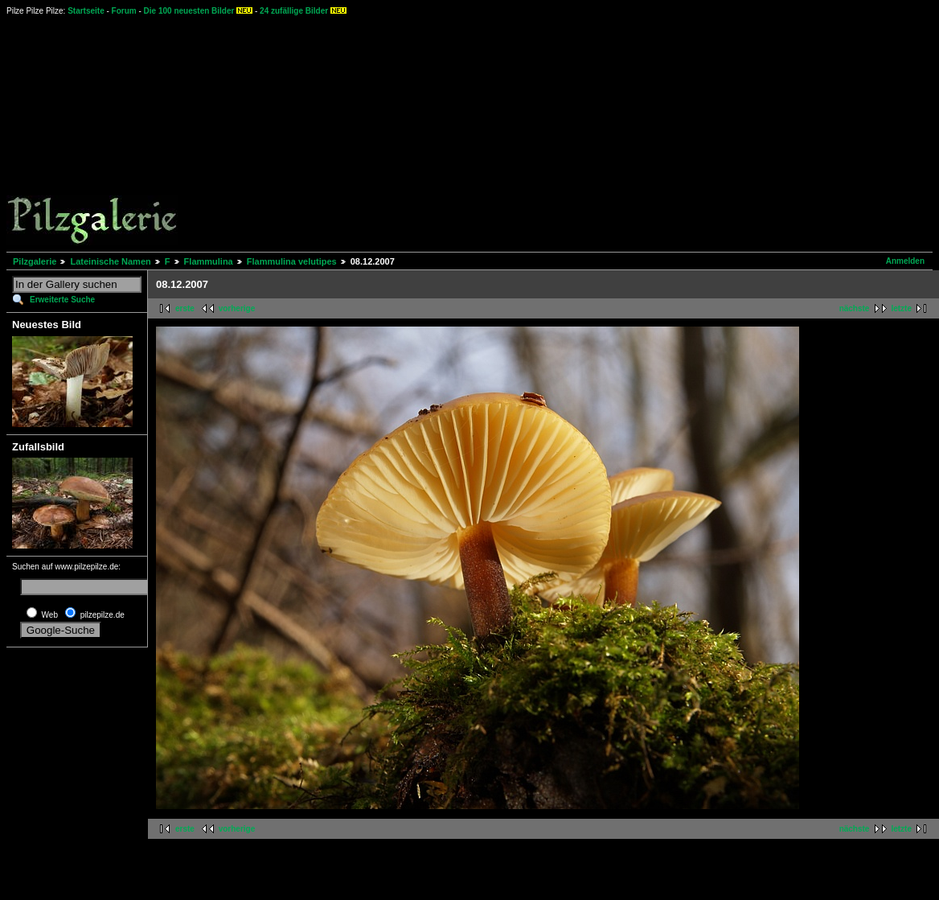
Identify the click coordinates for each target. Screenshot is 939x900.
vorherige (237, 308)
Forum (124, 10)
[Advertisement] (558, 132)
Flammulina (208, 261)
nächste (854, 308)
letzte (901, 308)
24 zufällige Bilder (294, 10)
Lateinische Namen (110, 261)
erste (185, 308)
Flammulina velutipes (292, 261)
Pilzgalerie (34, 261)
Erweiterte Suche (62, 299)
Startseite (86, 10)
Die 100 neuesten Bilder (189, 10)
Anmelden (905, 261)
